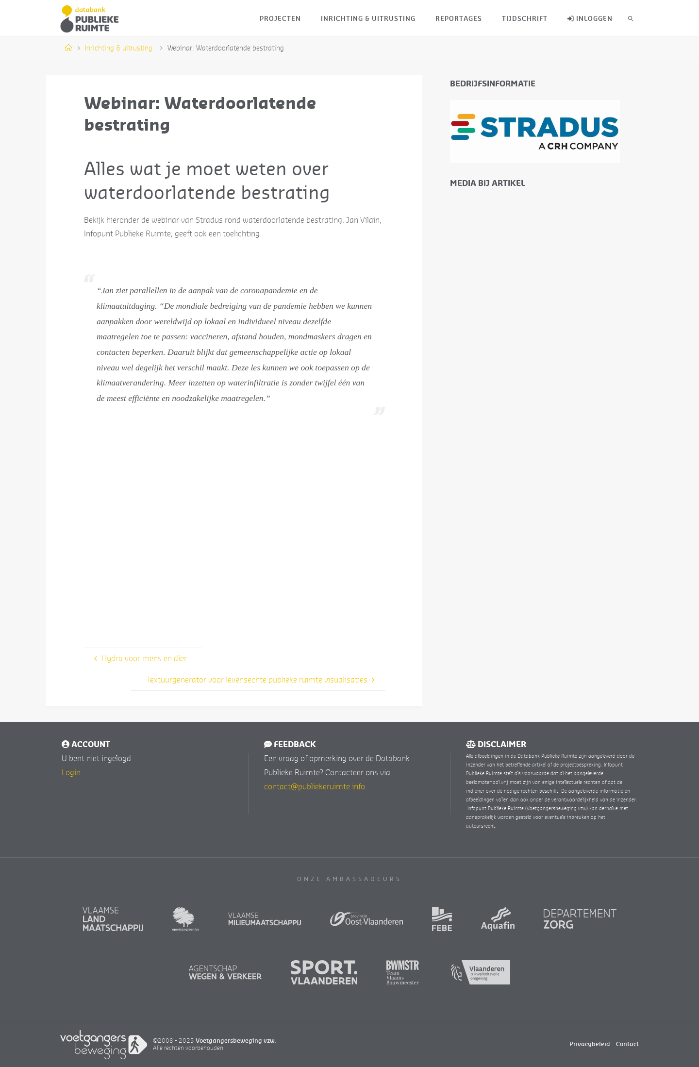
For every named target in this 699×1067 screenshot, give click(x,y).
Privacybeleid (589, 1044)
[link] (630, 18)
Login (71, 772)
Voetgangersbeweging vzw (235, 1040)
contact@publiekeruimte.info (314, 786)
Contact (627, 1044)
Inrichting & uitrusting (118, 47)
